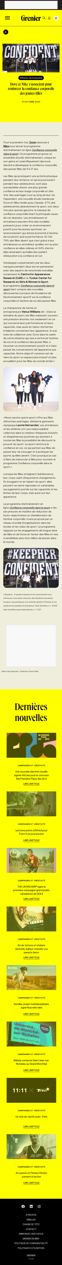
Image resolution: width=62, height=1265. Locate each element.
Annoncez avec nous (31, 1234)
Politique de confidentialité (31, 1243)
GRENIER (31, 1255)
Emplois (31, 1220)
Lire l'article (31, 783)
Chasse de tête (31, 1224)
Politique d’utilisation (31, 1248)
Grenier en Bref (31, 1238)
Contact (31, 1229)
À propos (31, 1215)
